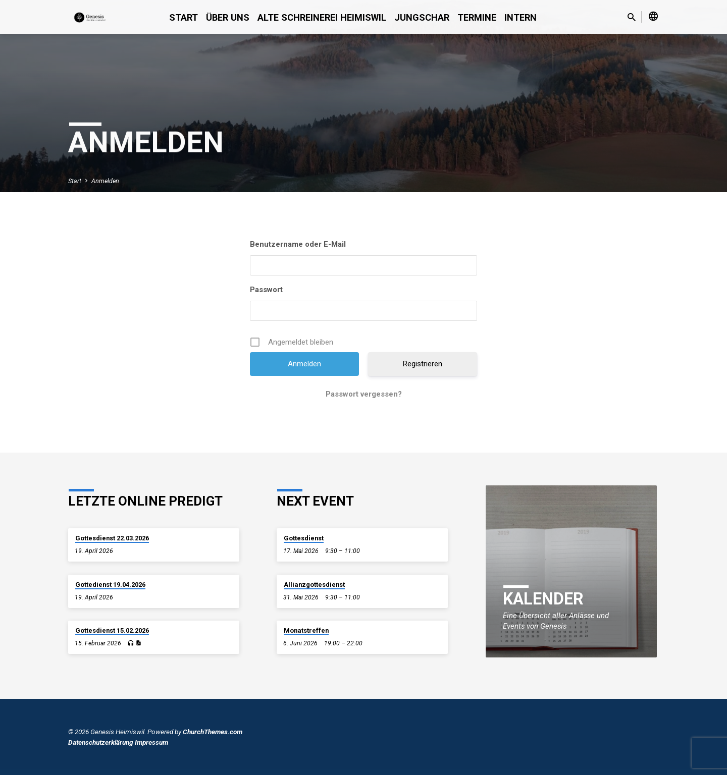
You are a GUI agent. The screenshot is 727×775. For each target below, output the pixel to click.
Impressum (151, 742)
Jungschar (421, 17)
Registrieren (422, 363)
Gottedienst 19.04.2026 (110, 584)
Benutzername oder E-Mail (298, 244)
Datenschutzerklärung (100, 742)
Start (183, 17)
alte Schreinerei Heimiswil (321, 17)
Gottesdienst (304, 538)
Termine (476, 17)
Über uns (227, 17)
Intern (520, 17)
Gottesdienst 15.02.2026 (112, 630)
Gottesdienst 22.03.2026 (112, 538)
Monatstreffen (306, 630)
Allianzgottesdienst (314, 584)
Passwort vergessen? (364, 394)
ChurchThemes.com (212, 732)
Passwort (266, 289)
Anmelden (105, 181)
